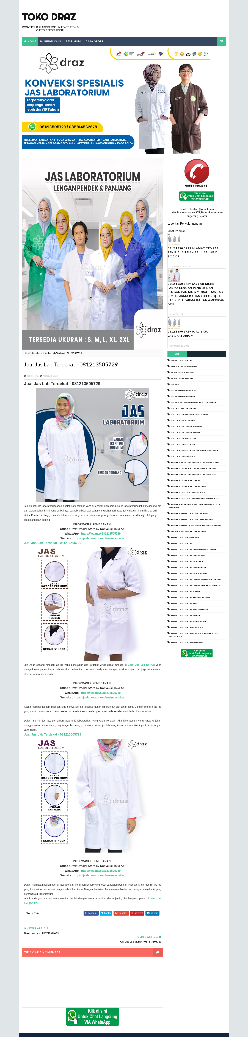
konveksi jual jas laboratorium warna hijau (195, 498)
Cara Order (94, 41)
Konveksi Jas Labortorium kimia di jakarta (193, 468)
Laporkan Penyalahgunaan (184, 223)
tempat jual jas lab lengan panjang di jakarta (196, 579)
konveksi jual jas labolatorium (188, 492)
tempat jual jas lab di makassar (188, 568)
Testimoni (73, 41)
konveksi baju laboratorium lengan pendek (194, 474)
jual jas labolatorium (183, 444)
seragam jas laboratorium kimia (188, 531)
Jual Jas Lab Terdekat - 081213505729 (52, 543)
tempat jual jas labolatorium (187, 628)
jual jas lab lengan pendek (185, 432)
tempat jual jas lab (181, 543)
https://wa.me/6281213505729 (99, 533)
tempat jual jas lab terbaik (185, 615)
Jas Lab (175, 384)
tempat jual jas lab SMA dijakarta (189, 609)
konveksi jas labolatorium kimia (188, 486)
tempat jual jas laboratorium (187, 642)
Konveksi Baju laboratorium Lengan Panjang (195, 462)
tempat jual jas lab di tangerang (189, 573)
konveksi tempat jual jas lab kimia (189, 513)
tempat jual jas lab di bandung (188, 555)
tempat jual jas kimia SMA (185, 538)
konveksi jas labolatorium (185, 481)
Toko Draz (49, 17)
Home (31, 41)
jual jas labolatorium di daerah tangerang (194, 451)
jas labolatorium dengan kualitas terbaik (193, 402)
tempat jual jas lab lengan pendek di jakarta (195, 585)
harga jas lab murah (182, 378)
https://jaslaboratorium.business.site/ (98, 538)
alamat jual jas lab (181, 361)
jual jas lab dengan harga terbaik (189, 414)
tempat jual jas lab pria (184, 603)
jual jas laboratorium (183, 457)
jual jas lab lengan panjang (186, 427)
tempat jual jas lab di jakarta (187, 561)
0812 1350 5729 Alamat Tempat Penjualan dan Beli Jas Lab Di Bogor (193, 252)
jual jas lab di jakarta (183, 421)
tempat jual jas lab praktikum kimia (190, 598)
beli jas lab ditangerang (184, 367)
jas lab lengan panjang (183, 391)
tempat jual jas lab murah (185, 591)
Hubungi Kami (50, 41)
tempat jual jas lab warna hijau (188, 621)
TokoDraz (48, 1030)
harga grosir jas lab (182, 372)
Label (177, 354)
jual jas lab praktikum (183, 438)
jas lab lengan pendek (183, 397)
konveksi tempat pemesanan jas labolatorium (196, 525)
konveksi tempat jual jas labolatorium (192, 519)
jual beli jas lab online (183, 408)
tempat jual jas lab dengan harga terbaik (193, 549)
